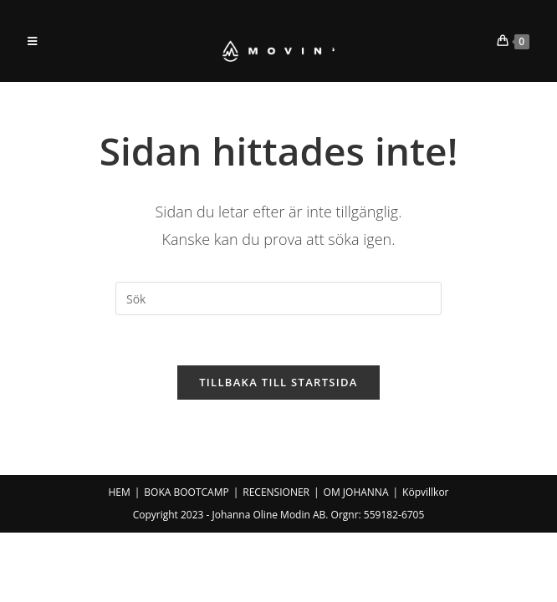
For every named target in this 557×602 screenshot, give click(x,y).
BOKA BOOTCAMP (186, 492)
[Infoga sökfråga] (278, 298)
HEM (119, 492)
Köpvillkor (425, 492)
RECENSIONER (276, 492)
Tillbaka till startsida (278, 382)
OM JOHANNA (356, 492)
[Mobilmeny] (33, 41)
